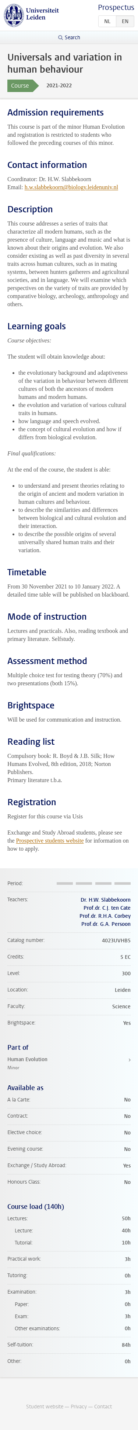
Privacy (79, 1406)
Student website (44, 1406)
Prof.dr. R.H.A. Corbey (105, 916)
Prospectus (116, 7)
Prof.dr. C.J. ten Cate (107, 908)
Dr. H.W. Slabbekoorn (106, 899)
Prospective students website (50, 840)
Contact (103, 1406)
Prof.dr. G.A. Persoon (106, 924)
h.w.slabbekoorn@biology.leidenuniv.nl (71, 187)
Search (72, 37)
